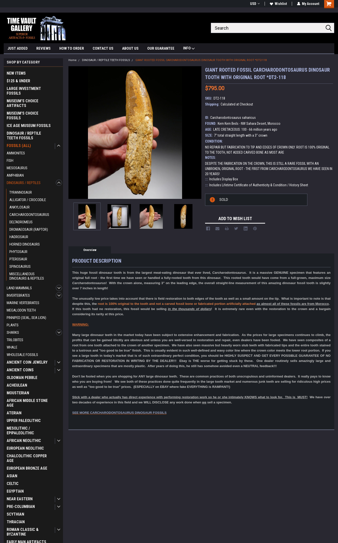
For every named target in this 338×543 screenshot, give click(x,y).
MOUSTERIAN (18, 393)
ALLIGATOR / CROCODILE (27, 200)
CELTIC (13, 483)
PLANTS (13, 325)
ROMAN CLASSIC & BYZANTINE (23, 532)
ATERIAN (14, 413)
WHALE (12, 347)
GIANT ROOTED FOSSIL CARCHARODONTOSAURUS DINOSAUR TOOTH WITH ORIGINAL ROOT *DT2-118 (201, 60)
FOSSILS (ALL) (19, 145)
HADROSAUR (18, 237)
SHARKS (13, 332)
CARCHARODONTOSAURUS (29, 214)
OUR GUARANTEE (160, 48)
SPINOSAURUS (20, 266)
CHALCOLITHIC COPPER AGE (27, 458)
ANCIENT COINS (20, 370)
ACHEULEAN (17, 385)
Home (72, 60)
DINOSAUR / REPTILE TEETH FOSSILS (24, 135)
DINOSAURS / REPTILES (24, 183)
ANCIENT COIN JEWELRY (27, 362)
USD (255, 4)
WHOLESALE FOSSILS (22, 355)
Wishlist (278, 4)
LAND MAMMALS (19, 288)
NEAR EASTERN (20, 499)
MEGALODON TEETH (21, 310)
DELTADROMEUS (21, 222)
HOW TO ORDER (71, 48)
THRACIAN (16, 522)
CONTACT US (103, 48)
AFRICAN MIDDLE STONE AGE (27, 403)
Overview (89, 250)
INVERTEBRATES (18, 295)
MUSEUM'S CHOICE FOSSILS (22, 115)
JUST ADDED (17, 48)
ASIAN (12, 476)
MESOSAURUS (17, 168)
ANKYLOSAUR (19, 207)
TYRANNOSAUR (20, 192)
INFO (189, 48)
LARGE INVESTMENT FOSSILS (24, 91)
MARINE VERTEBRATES (23, 303)
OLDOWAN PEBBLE (22, 377)
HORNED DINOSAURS (24, 244)
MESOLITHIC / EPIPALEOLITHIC (20, 430)
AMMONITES (16, 153)
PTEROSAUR (18, 259)
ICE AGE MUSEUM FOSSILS (29, 125)
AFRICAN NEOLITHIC (24, 440)
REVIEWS (43, 48)
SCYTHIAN (15, 514)
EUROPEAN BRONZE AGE (27, 468)
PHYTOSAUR (18, 252)
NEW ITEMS (16, 73)
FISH (10, 160)
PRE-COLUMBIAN (21, 506)
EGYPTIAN (15, 491)
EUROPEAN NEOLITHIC (25, 448)
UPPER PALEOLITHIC (24, 420)
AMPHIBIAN (15, 175)
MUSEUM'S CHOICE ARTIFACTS (22, 103)
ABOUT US (130, 48)
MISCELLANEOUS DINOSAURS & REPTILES (26, 276)
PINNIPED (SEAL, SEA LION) (26, 317)
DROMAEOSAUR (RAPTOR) (28, 229)
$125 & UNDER (18, 81)
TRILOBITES (15, 340)
